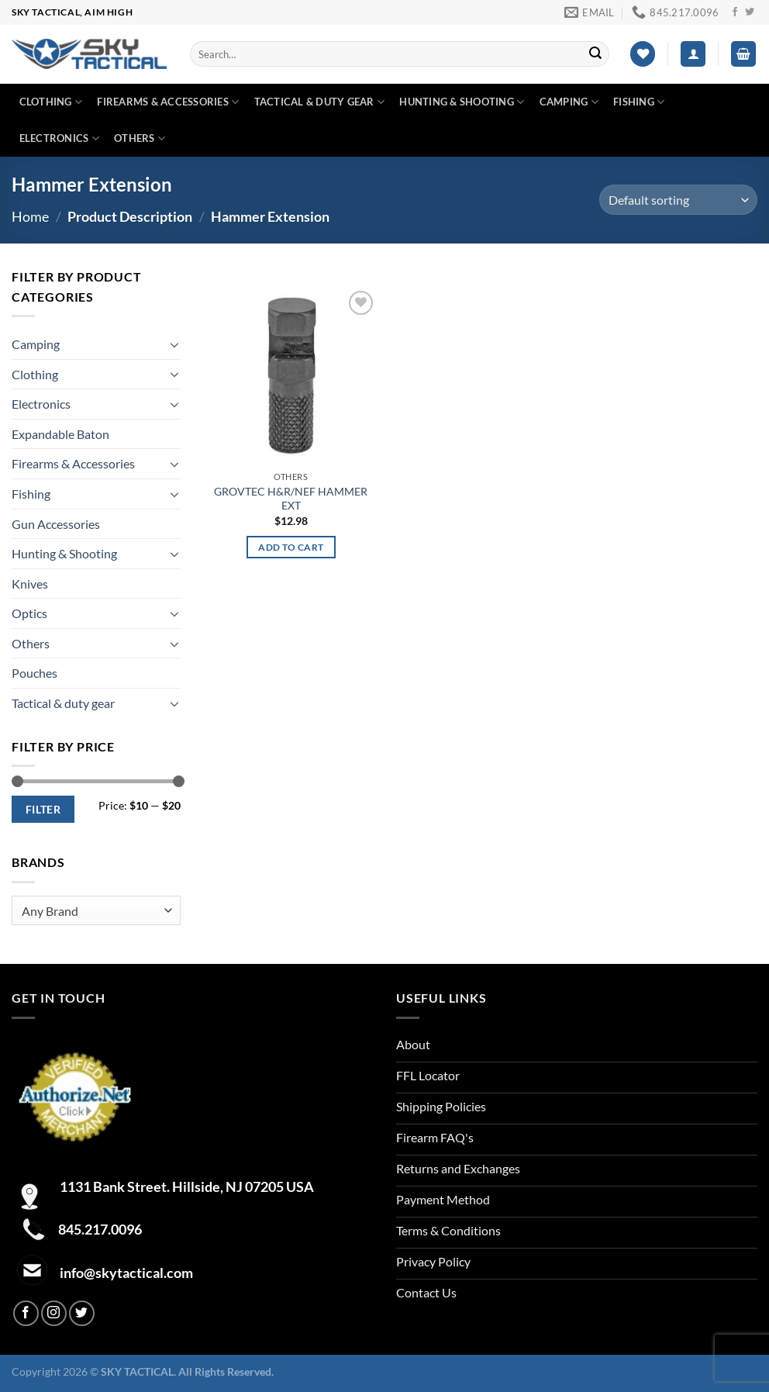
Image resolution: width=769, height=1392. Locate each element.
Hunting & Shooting (461, 102)
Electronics (59, 138)
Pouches (34, 672)
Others (139, 138)
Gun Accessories (56, 523)
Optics (29, 613)
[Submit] (595, 54)
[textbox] (93, 911)
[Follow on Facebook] (735, 12)
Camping (569, 102)
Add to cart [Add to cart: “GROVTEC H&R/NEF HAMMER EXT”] (290, 547)
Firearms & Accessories (168, 102)
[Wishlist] (642, 54)
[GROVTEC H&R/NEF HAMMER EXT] (291, 375)
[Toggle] (174, 344)
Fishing (638, 102)
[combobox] (96, 911)
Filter (43, 809)
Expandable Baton (60, 434)
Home (30, 216)
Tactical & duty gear (319, 102)
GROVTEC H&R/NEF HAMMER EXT (290, 499)
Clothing (51, 102)
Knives (30, 583)
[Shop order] (678, 200)
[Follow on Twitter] (749, 12)
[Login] (693, 54)
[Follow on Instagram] (54, 1313)
